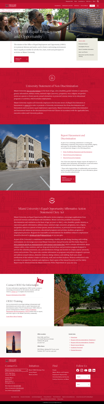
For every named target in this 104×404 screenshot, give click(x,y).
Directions (74, 337)
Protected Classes (83, 44)
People (54, 370)
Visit (75, 1)
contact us (14, 291)
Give (94, 1)
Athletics (76, 5)
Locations (81, 1)
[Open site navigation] (98, 6)
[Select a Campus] (16, 370)
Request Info (69, 1)
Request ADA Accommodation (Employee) (83, 340)
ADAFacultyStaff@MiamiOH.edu (41, 235)
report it (27, 105)
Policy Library (60, 398)
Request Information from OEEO (15, 295)
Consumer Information (25, 396)
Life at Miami (84, 5)
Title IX (27, 311)
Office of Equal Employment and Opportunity (10, 10)
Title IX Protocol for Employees (72, 155)
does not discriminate (34, 91)
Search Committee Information (86, 49)
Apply (92, 5)
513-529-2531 (20, 388)
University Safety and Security (61, 377)
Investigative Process (84, 46)
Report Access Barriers (77, 345)
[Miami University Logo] (10, 5)
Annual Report (33, 372)
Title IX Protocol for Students (72, 158)
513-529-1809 (17, 386)
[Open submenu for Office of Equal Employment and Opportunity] (24, 10)
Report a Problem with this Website (48, 398)
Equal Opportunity (15, 396)
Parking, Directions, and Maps (61, 379)
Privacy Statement (47, 396)
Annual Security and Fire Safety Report (84, 396)
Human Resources (76, 350)
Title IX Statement (57, 396)
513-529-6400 (16, 390)
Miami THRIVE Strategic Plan (37, 370)
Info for (88, 1)
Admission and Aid (67, 5)
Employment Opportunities (60, 374)
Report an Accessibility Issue (68, 396)
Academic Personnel (77, 347)
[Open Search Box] (98, 1)
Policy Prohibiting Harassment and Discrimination (77, 152)
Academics (58, 5)
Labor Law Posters (83, 52)
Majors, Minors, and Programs (61, 372)
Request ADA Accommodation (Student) (83, 342)
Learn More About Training (14, 316)
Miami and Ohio (33, 374)
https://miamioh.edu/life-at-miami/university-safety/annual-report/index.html (40, 244)
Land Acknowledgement (37, 396)
